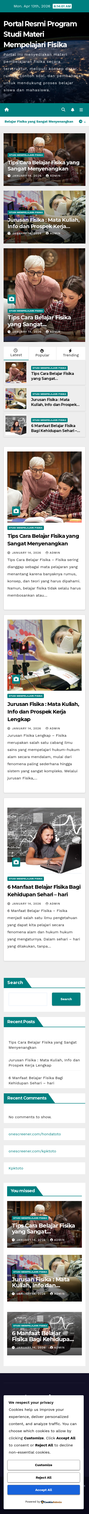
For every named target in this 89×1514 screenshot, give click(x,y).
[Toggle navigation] (81, 110)
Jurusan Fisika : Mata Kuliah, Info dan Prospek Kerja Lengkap (43, 226)
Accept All (43, 1490)
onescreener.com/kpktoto (32, 1151)
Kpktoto (16, 1168)
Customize (43, 1465)
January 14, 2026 (27, 175)
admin (53, 175)
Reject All (44, 1477)
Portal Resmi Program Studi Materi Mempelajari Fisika (40, 34)
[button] (63, 109)
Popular (42, 353)
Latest (16, 353)
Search (15, 982)
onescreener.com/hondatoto (35, 1134)
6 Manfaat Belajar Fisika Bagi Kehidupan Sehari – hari (54, 430)
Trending (70, 353)
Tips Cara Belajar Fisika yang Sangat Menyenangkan (43, 165)
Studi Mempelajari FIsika (26, 155)
